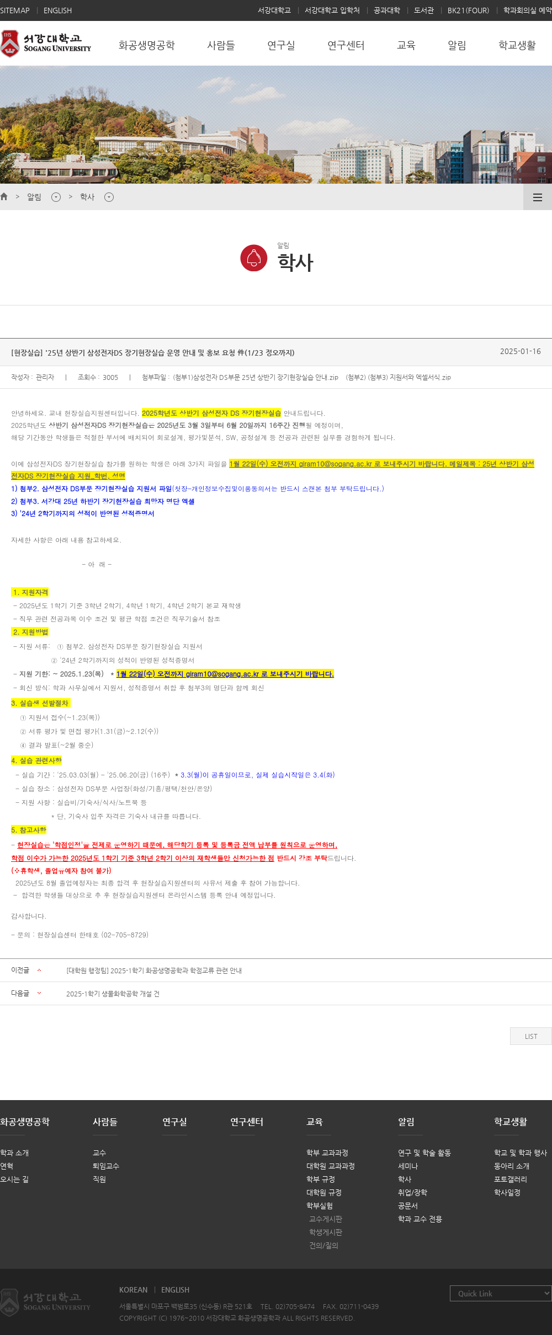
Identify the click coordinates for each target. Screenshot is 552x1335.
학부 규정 (320, 1179)
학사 (404, 1179)
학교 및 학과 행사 (520, 1153)
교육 (314, 1122)
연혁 (6, 1166)
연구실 (174, 1122)
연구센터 (246, 1122)
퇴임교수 (106, 1166)
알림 (406, 1122)
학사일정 (507, 1192)
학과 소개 (14, 1153)
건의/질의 (323, 1245)
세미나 (408, 1166)
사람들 (105, 1122)
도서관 (424, 10)
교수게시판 (325, 1219)
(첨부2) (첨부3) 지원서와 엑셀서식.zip (398, 377)
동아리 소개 (511, 1166)
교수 (99, 1153)
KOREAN (133, 1289)
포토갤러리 (510, 1179)
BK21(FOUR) (469, 10)
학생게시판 (325, 1232)
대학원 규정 (324, 1192)
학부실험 (319, 1206)
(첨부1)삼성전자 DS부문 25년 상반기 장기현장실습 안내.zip (255, 377)
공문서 (408, 1206)
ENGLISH (58, 10)
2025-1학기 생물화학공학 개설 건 (113, 994)
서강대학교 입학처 (332, 10)
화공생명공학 (25, 1122)
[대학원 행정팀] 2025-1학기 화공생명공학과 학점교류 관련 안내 (154, 970)
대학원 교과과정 (330, 1166)
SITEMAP (15, 10)
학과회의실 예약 (527, 10)
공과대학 (387, 10)
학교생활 (510, 1122)
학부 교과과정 (327, 1153)
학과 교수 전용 (420, 1219)
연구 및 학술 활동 (424, 1153)
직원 (99, 1179)
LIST (531, 1036)
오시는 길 (14, 1179)
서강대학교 (274, 10)
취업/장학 (412, 1192)
